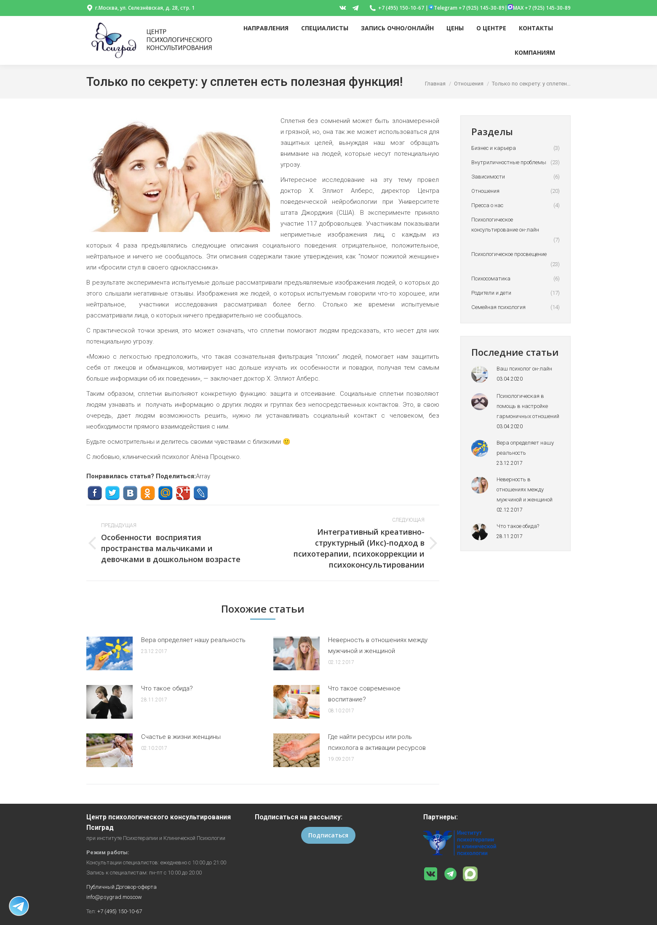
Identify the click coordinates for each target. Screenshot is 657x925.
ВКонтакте (130, 493)
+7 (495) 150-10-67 (119, 911)
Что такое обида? (167, 688)
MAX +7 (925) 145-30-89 (539, 7)
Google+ (183, 493)
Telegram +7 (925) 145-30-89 (466, 7)
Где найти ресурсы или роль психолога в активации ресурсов (377, 742)
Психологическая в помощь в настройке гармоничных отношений (528, 406)
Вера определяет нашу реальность (193, 640)
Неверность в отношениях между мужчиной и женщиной (377, 645)
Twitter (112, 493)
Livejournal (200, 493)
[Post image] (109, 653)
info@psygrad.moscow (114, 897)
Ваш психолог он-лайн (524, 368)
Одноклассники (147, 493)
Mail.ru (165, 493)
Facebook (94, 493)
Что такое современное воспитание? (364, 694)
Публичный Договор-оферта (121, 887)
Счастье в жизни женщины (181, 737)
